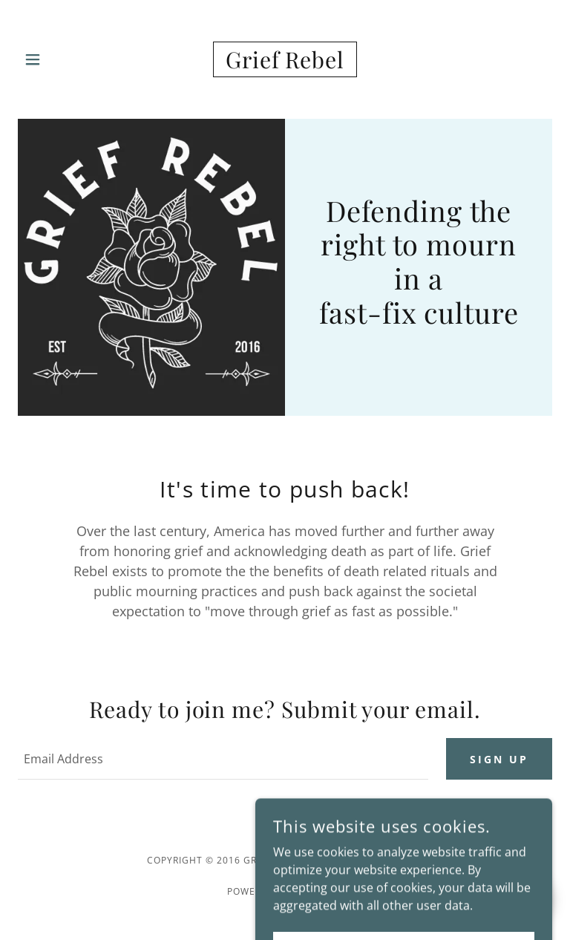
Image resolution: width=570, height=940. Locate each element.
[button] (43, 59)
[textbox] (223, 759)
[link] (285, 59)
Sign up (499, 759)
